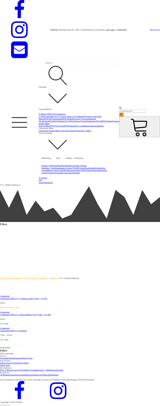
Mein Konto (155, 30)
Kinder (69, 166)
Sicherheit (103, 170)
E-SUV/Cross (58, 116)
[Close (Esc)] (1, 405)
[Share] (4, 405)
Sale (40, 180)
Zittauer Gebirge (48, 166)
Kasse (41, 183)
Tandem (109, 121)
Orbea (2, 363)
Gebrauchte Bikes (67, 131)
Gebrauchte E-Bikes (83, 131)
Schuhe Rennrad (92, 170)
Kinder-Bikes (44, 124)
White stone (5, 365)
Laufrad (95, 126)
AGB (2, 375)
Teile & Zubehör (13, 278)
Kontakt (60, 370)
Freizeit (81, 168)
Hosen (103, 168)
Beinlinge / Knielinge (50, 168)
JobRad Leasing (29, 370)
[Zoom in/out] (9, 405)
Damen (58, 166)
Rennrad (45, 121)
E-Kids (98, 116)
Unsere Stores (17, 370)
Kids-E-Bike (44, 126)
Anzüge (75, 166)
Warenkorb (48, 183)
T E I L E (26, 278)
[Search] (121, 114)
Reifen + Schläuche (39, 278)
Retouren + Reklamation (46, 370)
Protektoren (69, 170)
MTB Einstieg (70, 126)
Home (2, 278)
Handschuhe (89, 168)
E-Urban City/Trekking (73, 116)
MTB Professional (56, 126)
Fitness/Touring (80, 121)
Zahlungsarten (17, 358)
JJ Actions (43, 178)
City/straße (80, 126)
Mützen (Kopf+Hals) (55, 170)
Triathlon (53, 121)
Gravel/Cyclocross (81, 119)
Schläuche (53, 278)
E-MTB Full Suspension (55, 114)
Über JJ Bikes (5, 370)
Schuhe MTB (79, 170)
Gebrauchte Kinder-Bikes (49, 131)
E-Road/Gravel (89, 116)
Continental (5, 296)
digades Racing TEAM (68, 168)
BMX (103, 121)
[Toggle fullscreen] (6, 405)
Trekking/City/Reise (65, 121)
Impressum (19, 375)
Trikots (50, 173)
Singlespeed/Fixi (94, 121)
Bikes (41, 119)
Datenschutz (9, 375)
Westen (77, 173)
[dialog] (80, 352)
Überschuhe (58, 173)
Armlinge (83, 166)
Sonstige (115, 121)
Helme (97, 168)
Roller (101, 126)
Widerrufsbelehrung (50, 375)
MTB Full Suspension (52, 119)
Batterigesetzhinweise (33, 375)
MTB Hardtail (67, 119)
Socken (44, 173)
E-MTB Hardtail (45, 116)
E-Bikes (42, 114)
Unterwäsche (68, 173)
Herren (64, 166)
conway (8, 363)
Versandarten (5, 358)
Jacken (44, 170)
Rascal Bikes (23, 363)
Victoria (14, 363)
